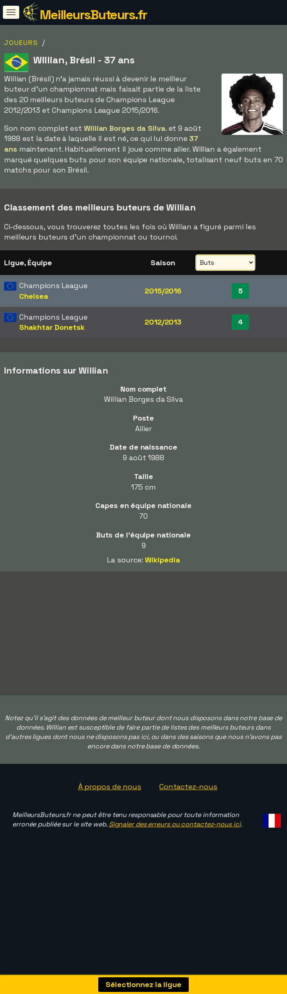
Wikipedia (162, 559)
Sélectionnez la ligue (143, 984)
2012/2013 (163, 322)
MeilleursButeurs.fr (93, 15)
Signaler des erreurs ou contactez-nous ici (175, 850)
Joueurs (21, 42)
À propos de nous (109, 812)
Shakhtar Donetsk (51, 327)
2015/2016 (163, 291)
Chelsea (33, 296)
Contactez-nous (188, 812)
